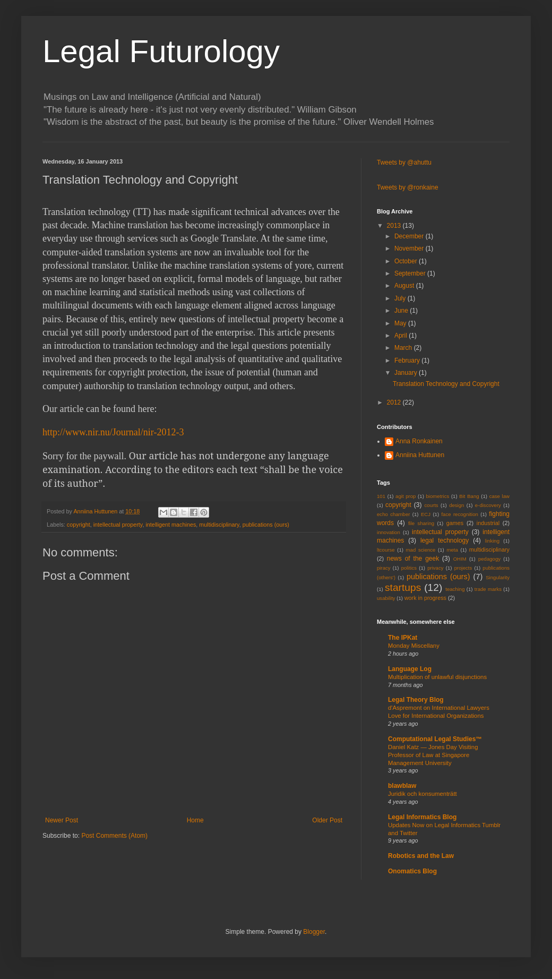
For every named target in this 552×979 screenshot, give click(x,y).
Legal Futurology (161, 51)
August (405, 285)
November (410, 248)
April (401, 335)
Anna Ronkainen (419, 441)
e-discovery (488, 505)
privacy (435, 568)
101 (381, 496)
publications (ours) (266, 524)
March (404, 347)
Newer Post (61, 820)
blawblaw (402, 785)
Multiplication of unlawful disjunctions (437, 677)
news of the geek (413, 558)
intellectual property (118, 524)
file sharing (421, 523)
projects (463, 568)
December (410, 236)
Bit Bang (469, 496)
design (456, 505)
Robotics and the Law (421, 856)
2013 (395, 225)
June (402, 310)
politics (409, 568)
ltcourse (386, 550)
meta (452, 550)
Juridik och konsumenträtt (422, 794)
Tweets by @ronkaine (407, 187)
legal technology (444, 540)
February (407, 360)
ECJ (425, 514)
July (401, 298)
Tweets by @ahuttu (404, 162)
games (454, 523)
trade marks (488, 589)
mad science (421, 550)
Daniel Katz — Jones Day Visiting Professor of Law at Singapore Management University (433, 755)
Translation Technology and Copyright (446, 384)
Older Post (327, 820)
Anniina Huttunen (419, 455)
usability (386, 598)
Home (195, 820)
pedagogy (489, 559)
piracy (384, 568)
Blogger (314, 931)
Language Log (410, 669)
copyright (78, 524)
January (406, 372)
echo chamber (393, 514)
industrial (488, 523)
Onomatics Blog (412, 871)
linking (492, 541)
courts (431, 505)
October (406, 261)
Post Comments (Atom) (114, 835)
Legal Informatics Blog (422, 817)
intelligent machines (170, 524)
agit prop (405, 496)
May (401, 323)
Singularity (498, 577)
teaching (454, 589)
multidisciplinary (219, 524)
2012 (395, 402)
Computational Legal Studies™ (435, 739)
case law (499, 496)
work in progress (425, 598)
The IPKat (402, 637)
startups (403, 587)
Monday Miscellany (413, 645)
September (410, 273)
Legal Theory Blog (416, 699)
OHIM (460, 559)
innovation (388, 532)
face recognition (459, 514)
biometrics (438, 496)
